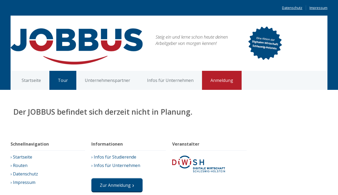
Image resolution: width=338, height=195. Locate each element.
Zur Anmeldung (115, 185)
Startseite (31, 80)
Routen (20, 165)
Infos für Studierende (115, 157)
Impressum (318, 7)
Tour (63, 80)
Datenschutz (292, 7)
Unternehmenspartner (107, 80)
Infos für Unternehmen (170, 80)
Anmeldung (221, 80)
